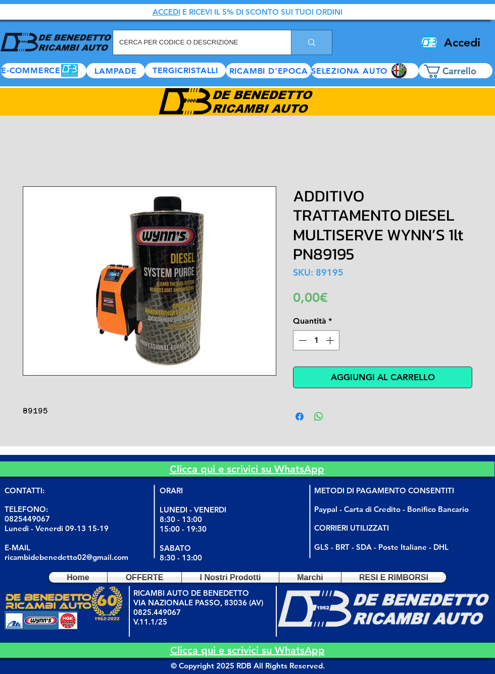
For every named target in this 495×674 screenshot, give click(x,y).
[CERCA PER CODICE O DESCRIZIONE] (194, 42)
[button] (365, 70)
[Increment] (331, 340)
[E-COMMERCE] (43, 70)
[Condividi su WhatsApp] (319, 416)
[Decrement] (301, 340)
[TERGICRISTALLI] (185, 70)
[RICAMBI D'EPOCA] (268, 70)
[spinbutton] (316, 340)
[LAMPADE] (115, 70)
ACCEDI (166, 12)
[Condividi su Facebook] (299, 416)
